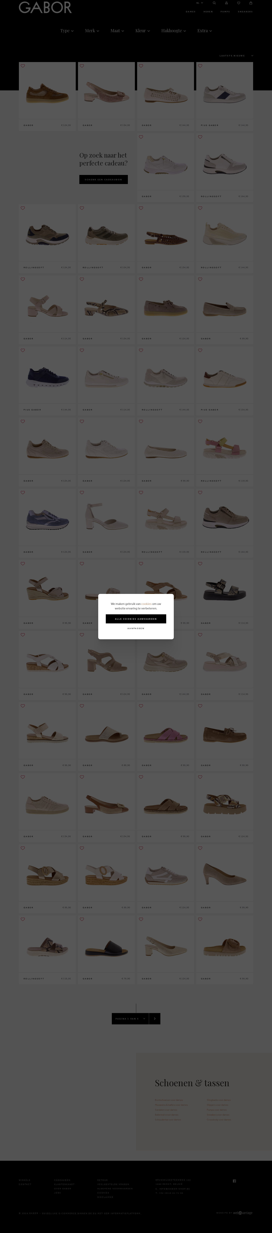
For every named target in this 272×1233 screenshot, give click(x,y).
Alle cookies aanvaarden (136, 619)
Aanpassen (136, 628)
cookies (146, 604)
